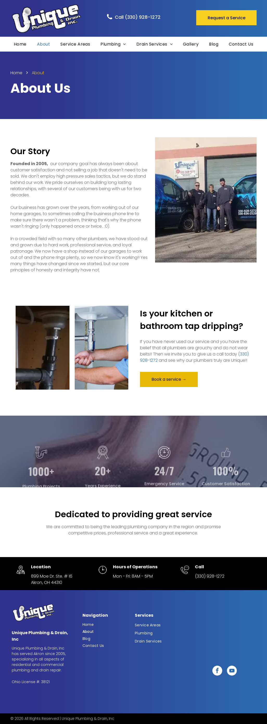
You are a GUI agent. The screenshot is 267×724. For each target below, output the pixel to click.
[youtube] (232, 671)
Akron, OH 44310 (46, 582)
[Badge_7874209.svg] (103, 472)
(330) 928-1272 (209, 576)
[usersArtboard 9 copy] (226, 472)
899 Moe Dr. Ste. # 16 (51, 576)
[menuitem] (20, 44)
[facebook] (217, 671)
